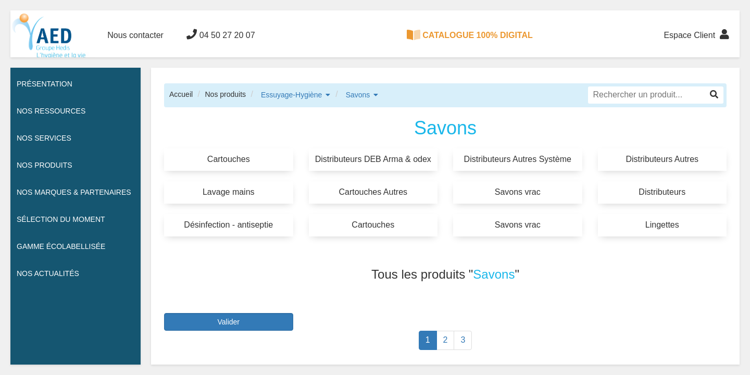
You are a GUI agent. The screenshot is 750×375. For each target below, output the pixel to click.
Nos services (44, 138)
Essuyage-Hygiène (291, 95)
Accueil (181, 94)
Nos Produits (44, 165)
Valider (228, 322)
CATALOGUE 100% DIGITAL (470, 35)
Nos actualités (48, 273)
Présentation (44, 84)
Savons (358, 95)
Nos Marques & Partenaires (74, 192)
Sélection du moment (61, 219)
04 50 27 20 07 (220, 34)
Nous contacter (135, 35)
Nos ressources (51, 111)
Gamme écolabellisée (61, 246)
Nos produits (225, 94)
